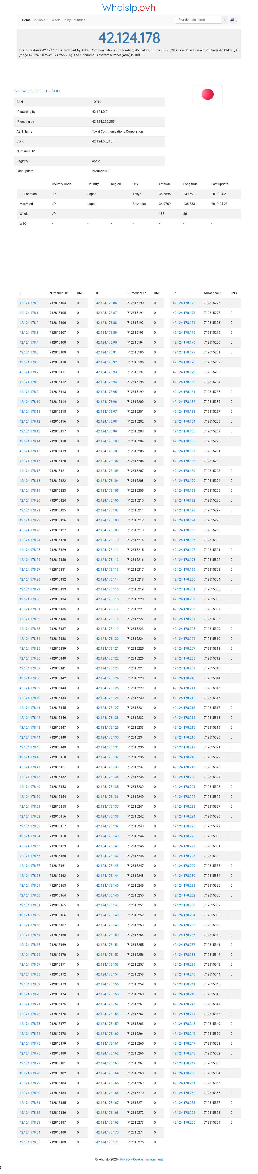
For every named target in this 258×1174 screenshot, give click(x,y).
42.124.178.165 (107, 1083)
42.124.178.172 (184, 303)
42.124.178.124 (107, 678)
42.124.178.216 (184, 737)
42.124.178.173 (184, 313)
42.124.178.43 (30, 727)
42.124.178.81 (30, 1103)
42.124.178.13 (30, 431)
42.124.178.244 (184, 1014)
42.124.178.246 (184, 1034)
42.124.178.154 (107, 974)
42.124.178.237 (184, 945)
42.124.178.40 (30, 698)
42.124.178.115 (107, 589)
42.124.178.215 (184, 727)
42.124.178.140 (107, 836)
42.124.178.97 (106, 411)
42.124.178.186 (184, 441)
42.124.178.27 (30, 569)
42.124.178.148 (107, 915)
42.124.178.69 (30, 984)
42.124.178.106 (107, 500)
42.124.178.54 (30, 836)
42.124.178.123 (107, 668)
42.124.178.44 (30, 737)
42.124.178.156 (107, 994)
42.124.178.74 (30, 1034)
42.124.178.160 (107, 1034)
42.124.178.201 (184, 589)
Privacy (125, 1159)
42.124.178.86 (106, 303)
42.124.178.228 (184, 856)
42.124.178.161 (107, 1043)
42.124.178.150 (107, 935)
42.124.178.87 (106, 313)
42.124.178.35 (30, 648)
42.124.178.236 (184, 935)
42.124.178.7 (29, 372)
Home (27, 20)
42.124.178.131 (107, 747)
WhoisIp (119, 7)
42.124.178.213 (184, 708)
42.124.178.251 (184, 1083)
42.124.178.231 (184, 885)
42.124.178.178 (184, 362)
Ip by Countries (74, 20)
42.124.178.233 (184, 905)
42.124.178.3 (29, 333)
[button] (233, 17)
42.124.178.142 (107, 856)
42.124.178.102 (107, 461)
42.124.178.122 (107, 658)
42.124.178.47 (30, 767)
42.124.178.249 (184, 1063)
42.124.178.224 (184, 816)
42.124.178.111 (107, 550)
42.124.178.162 (107, 1053)
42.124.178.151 (107, 945)
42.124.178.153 (107, 964)
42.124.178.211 (184, 688)
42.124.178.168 (107, 1113)
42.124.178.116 (107, 599)
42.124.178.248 (184, 1053)
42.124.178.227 (184, 846)
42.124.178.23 (30, 530)
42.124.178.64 (30, 935)
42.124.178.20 (30, 500)
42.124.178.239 (184, 964)
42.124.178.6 (29, 362)
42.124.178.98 (106, 421)
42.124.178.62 (30, 915)
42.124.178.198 (184, 560)
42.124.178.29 (30, 589)
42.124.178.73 (30, 1024)
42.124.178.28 (30, 579)
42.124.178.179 (184, 372)
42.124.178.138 (107, 816)
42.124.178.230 (184, 876)
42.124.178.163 (107, 1063)
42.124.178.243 (184, 1004)
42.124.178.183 (184, 411)
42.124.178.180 (184, 382)
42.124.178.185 (184, 431)
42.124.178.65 (30, 945)
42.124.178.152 (107, 955)
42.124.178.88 (106, 323)
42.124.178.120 (107, 639)
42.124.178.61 (30, 905)
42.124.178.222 (184, 797)
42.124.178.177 (184, 352)
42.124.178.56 (30, 856)
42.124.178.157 (107, 1004)
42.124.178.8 (29, 382)
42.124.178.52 (30, 816)
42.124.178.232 (184, 895)
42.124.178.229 (184, 866)
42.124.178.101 (107, 451)
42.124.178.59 (30, 885)
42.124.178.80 (30, 1093)
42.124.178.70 (30, 994)
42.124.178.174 (184, 323)
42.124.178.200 (184, 579)
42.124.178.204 (184, 619)
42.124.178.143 (107, 866)
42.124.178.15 (30, 451)
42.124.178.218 (184, 757)
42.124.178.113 (107, 569)
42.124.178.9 (29, 392)
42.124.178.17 (30, 471)
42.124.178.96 (106, 402)
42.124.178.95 (106, 392)
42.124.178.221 (184, 787)
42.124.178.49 (30, 787)
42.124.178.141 (107, 846)
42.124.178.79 (30, 1083)
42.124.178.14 (30, 441)
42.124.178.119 (107, 629)
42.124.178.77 (30, 1063)
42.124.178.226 (184, 836)
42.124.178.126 (107, 698)
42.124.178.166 (107, 1093)
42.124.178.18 (30, 481)
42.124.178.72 (30, 1014)
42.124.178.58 (30, 876)
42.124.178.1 (29, 313)
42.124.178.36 (30, 658)
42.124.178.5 (29, 352)
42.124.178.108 (107, 520)
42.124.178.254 (184, 1113)
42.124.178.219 (184, 767)
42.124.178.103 (107, 471)
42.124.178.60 (30, 895)
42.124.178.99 (106, 431)
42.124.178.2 (29, 323)
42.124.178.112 (107, 560)
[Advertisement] (129, 75)
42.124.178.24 (30, 540)
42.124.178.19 (30, 490)
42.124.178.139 (107, 826)
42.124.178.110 (107, 540)
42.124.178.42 (30, 718)
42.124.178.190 (184, 481)
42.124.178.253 (184, 1103)
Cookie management (148, 1159)
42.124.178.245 (184, 1024)
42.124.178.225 (184, 826)
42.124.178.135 (107, 787)
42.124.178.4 (29, 342)
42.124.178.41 (30, 708)
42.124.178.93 (106, 372)
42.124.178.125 (107, 688)
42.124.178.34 (30, 639)
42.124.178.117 (107, 609)
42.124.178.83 (30, 1122)
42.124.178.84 (30, 1132)
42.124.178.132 (107, 757)
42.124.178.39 (30, 688)
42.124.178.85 (30, 1142)
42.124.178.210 (184, 678)
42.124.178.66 (30, 955)
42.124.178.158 (107, 1014)
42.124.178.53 (30, 826)
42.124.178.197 (184, 550)
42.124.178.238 (184, 955)
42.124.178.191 (184, 490)
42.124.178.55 (30, 846)
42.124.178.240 (184, 974)
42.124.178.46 (30, 757)
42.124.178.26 (30, 560)
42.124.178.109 (107, 530)
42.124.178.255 (184, 1122)
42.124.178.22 (30, 520)
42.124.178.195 (184, 530)
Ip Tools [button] (40, 20)
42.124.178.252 (184, 1093)
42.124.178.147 (107, 905)
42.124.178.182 (184, 402)
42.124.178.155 (107, 984)
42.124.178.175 (184, 333)
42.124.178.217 (184, 747)
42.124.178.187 (184, 451)
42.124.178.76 (30, 1053)
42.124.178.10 (30, 402)
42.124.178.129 (107, 727)
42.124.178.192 (184, 500)
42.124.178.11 (30, 411)
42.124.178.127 (107, 708)
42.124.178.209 (184, 668)
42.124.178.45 (30, 747)
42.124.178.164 (107, 1073)
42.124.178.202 (184, 599)
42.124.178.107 (107, 510)
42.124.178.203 (184, 609)
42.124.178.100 (107, 441)
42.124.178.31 (30, 609)
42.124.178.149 (107, 925)
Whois (56, 20)
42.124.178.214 (184, 718)
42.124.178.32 (30, 619)
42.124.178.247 (184, 1043)
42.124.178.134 (107, 777)
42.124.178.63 (30, 925)
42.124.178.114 (107, 579)
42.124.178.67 (30, 964)
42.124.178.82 (30, 1113)
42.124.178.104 (107, 481)
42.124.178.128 (107, 718)
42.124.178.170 (107, 1132)
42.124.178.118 (107, 619)
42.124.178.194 (184, 520)
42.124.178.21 (30, 510)
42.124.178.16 (30, 461)
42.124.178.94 (106, 382)
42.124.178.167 (107, 1103)
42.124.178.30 (30, 599)
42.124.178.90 (106, 342)
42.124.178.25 (30, 550)
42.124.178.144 (107, 876)
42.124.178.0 (29, 303)
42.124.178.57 (30, 866)
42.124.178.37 (30, 668)
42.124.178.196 (184, 540)
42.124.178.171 (107, 1142)
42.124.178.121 (107, 648)
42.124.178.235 (184, 925)
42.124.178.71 (30, 1004)
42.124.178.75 (30, 1043)
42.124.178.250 (184, 1073)
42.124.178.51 (30, 806)
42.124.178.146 (107, 895)
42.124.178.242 (184, 994)
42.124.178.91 (106, 352)
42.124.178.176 (184, 342)
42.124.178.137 (107, 806)
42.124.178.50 (30, 797)
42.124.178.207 (184, 648)
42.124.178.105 (107, 490)
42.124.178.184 (184, 421)
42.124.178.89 (106, 333)
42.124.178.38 (30, 678)
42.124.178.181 (184, 392)
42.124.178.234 (184, 915)
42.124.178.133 (107, 767)
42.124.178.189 (184, 471)
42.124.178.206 (184, 639)
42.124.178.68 (30, 974)
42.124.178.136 (107, 797)
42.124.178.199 (184, 569)
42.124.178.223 (184, 806)
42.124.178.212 (184, 698)
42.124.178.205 (184, 629)
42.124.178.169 (107, 1122)
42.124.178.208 (184, 658)
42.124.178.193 (184, 510)
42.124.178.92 (106, 362)
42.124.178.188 (184, 461)
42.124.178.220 (184, 777)
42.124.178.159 (107, 1024)
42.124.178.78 (30, 1073)
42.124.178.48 (30, 777)
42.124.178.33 (30, 629)
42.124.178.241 (184, 984)
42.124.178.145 (107, 885)
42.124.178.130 (107, 737)
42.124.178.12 (30, 421)
